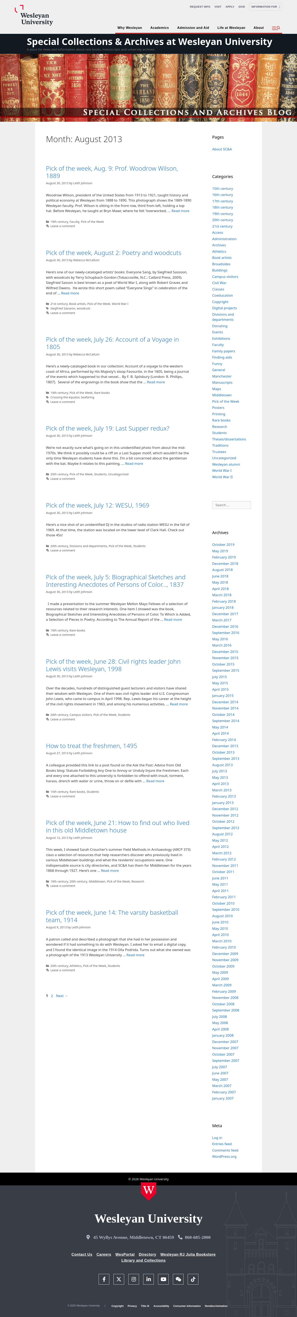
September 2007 (225, 1060)
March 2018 (222, 594)
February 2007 (224, 1092)
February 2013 (224, 796)
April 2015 (220, 689)
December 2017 (225, 613)
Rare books (102, 393)
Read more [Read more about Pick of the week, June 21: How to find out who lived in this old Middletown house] (110, 870)
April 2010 (220, 934)
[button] (276, 28)
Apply (230, 6)
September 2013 (225, 758)
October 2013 (223, 752)
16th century (222, 194)
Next (62, 995)
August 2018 (222, 569)
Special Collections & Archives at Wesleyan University (149, 41)
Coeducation (222, 295)
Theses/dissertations (229, 439)
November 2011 (225, 865)
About (259, 28)
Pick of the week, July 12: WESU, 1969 (97, 505)
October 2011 (223, 871)
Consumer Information (187, 1306)
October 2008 (223, 1004)
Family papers (223, 351)
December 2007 (225, 1041)
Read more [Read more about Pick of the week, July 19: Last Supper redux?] (134, 463)
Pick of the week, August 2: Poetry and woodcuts (114, 252)
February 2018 (224, 601)
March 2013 (222, 790)
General (218, 369)
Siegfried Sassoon (62, 308)
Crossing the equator (64, 397)
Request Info (200, 6)
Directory (147, 1254)
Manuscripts (222, 382)
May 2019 (220, 551)
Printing (218, 414)
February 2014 (224, 739)
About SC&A (222, 149)
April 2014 (220, 733)
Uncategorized (118, 474)
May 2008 (220, 1022)
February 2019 (224, 557)
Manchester (222, 376)
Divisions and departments (88, 546)
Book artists (77, 304)
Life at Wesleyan (231, 28)
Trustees (219, 451)
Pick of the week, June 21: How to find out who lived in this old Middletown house (118, 826)
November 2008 (225, 997)
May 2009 (220, 972)
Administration (224, 238)
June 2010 (220, 922)
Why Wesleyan (129, 28)
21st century (58, 304)
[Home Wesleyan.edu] (148, 1191)
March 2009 (222, 985)
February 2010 (224, 947)
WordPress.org (224, 1156)
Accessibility (161, 1306)
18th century (222, 207)
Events (217, 332)
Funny (217, 363)
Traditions (220, 445)
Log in (217, 1137)
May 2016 (220, 639)
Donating (219, 325)
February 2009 (224, 991)
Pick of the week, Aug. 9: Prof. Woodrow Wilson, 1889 (112, 172)
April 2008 (220, 1029)
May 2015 (220, 683)
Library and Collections (143, 1260)
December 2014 (225, 702)
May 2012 (220, 840)
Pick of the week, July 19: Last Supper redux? (107, 428)
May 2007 (220, 1079)
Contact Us (82, 1254)
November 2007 (225, 1048)
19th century (59, 222)
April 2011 (220, 890)
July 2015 (219, 676)
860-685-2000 (198, 1237)
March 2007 (222, 1085)
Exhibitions (221, 338)
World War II (222, 476)
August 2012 (222, 834)
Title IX (145, 1306)
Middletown (97, 881)
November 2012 (225, 815)
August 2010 (222, 915)
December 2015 (225, 651)
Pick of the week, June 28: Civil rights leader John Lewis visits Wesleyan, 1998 (113, 665)
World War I (120, 304)
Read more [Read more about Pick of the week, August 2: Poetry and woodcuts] (70, 293)
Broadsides (221, 264)
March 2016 (222, 645)
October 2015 (223, 664)
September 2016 (225, 632)
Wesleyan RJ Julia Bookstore (188, 1254)
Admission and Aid (193, 28)
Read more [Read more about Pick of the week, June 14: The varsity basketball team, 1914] (135, 954)
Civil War (219, 282)
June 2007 (220, 1073)
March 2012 (222, 853)
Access (217, 232)
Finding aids (222, 357)
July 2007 (219, 1066)
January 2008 (223, 1035)
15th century (59, 792)
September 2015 (225, 670)
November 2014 (225, 708)
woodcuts (83, 308)
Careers (104, 1254)
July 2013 (219, 771)
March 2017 (222, 620)
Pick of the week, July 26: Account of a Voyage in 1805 (112, 343)
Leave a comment (62, 226)
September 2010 (225, 909)
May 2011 (220, 884)
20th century (59, 474)
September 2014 (225, 720)
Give (241, 6)
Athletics (75, 966)
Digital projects (224, 308)
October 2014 (223, 714)
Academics (159, 28)
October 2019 (223, 544)
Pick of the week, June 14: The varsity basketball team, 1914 (112, 916)
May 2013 (220, 777)
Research (137, 881)
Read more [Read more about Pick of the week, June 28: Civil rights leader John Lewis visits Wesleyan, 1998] (179, 704)
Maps (216, 388)
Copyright (220, 301)
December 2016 (225, 626)
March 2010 (222, 941)
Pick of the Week (92, 222)
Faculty (74, 222)
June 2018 (220, 576)
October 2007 (223, 1054)
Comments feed (225, 1150)
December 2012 (225, 808)
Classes (218, 289)
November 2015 (225, 657)
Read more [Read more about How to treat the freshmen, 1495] (155, 781)
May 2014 (220, 727)
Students (100, 474)
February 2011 (224, 897)
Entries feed (222, 1143)
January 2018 (223, 607)
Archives (219, 245)
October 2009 (223, 966)
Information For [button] (265, 6)
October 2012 (223, 821)
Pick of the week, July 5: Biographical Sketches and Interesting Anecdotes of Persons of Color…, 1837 (116, 581)
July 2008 (219, 1016)
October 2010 (223, 903)
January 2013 (223, 802)
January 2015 (223, 695)
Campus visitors (81, 715)
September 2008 (225, 1010)
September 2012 (225, 827)
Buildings (219, 270)
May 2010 (220, 928)
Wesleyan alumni (226, 464)
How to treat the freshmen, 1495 (91, 745)
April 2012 (220, 846)
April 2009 (220, 978)
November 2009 (225, 959)
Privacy (132, 1306)
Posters (218, 407)
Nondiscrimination (216, 1306)
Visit (218, 6)
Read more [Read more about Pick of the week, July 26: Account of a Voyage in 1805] (156, 382)
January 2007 (223, 1098)
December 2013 (225, 745)
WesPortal (124, 1254)
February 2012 (224, 859)
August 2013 (222, 764)
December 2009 (225, 953)
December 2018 (225, 563)
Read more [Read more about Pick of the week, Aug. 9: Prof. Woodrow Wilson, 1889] (180, 210)
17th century (222, 201)
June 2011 (220, 878)
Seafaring (87, 397)
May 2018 (220, 582)
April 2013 (220, 783)
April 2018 (220, 588)
